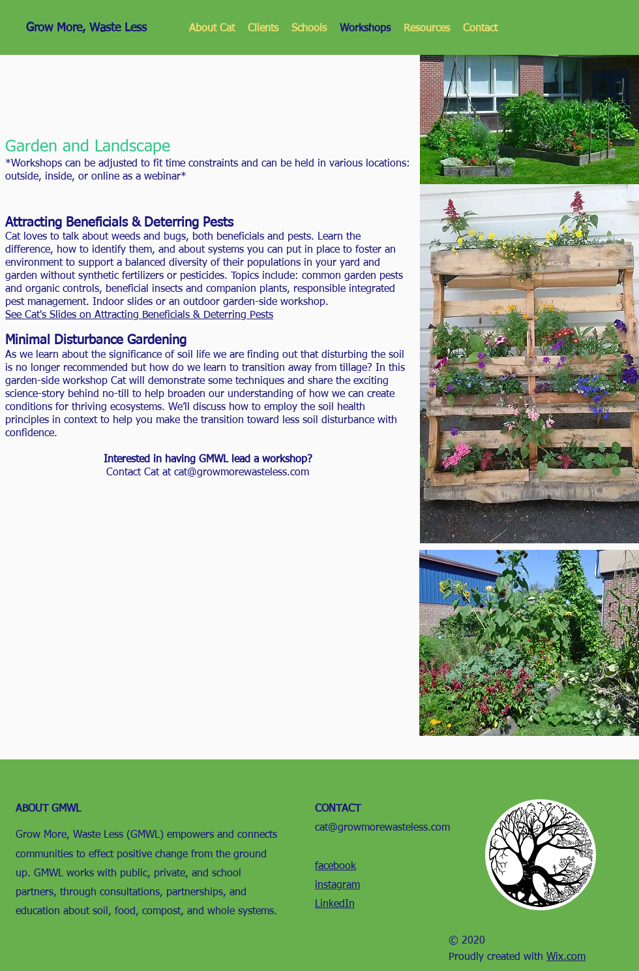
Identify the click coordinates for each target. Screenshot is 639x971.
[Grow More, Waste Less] (95, 28)
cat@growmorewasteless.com (241, 473)
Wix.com (566, 957)
